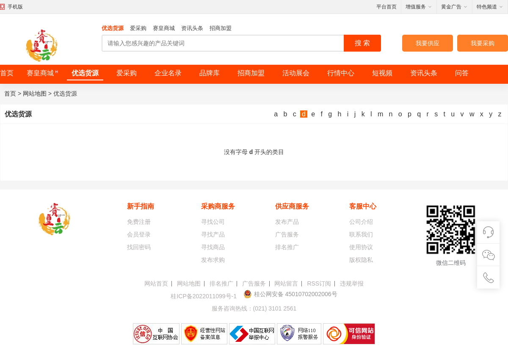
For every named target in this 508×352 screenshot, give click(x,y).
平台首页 (386, 7)
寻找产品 (213, 234)
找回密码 (139, 247)
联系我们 (361, 234)
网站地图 (35, 93)
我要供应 (427, 43)
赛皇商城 (164, 28)
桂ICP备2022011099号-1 (204, 296)
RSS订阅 (319, 283)
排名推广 (287, 247)
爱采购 (138, 28)
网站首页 (156, 283)
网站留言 (286, 283)
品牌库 (209, 73)
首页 (7, 73)
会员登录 (139, 234)
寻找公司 (213, 221)
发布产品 (287, 221)
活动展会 (295, 73)
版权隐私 (361, 259)
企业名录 (168, 73)
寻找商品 (213, 247)
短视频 (382, 73)
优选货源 (113, 28)
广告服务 (287, 234)
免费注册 (139, 221)
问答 (462, 73)
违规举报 (352, 283)
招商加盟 (221, 28)
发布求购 (213, 259)
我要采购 (482, 43)
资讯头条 (192, 28)
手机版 (15, 7)
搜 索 (362, 43)
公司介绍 (361, 221)
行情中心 (340, 73)
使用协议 (361, 247)
